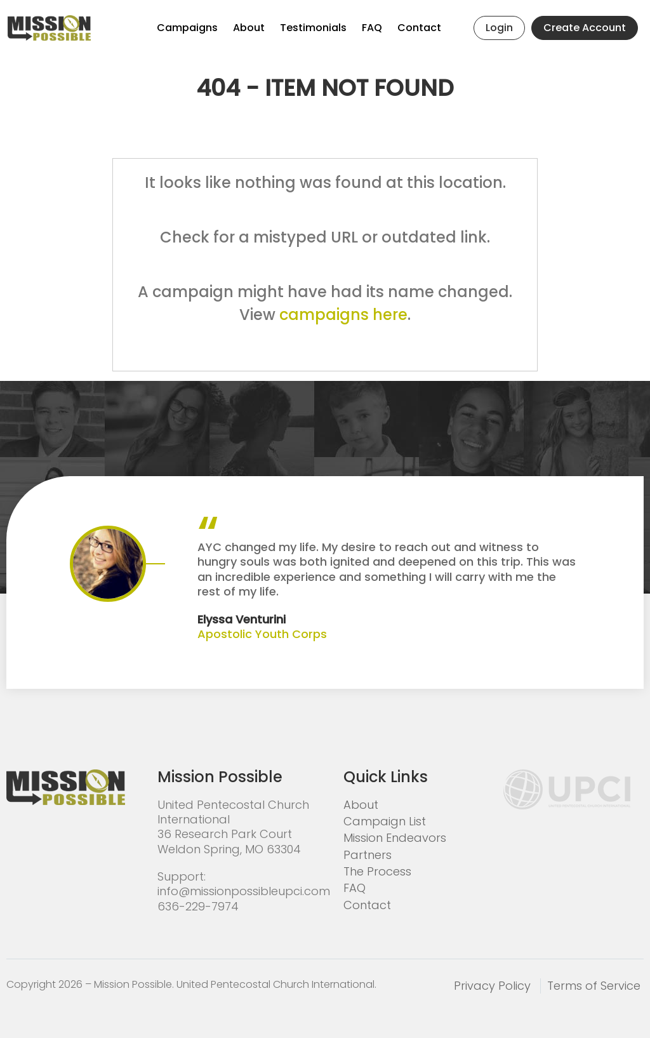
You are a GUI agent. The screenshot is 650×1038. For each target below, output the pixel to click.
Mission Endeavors (394, 838)
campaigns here (343, 314)
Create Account (584, 27)
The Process (377, 871)
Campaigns (187, 27)
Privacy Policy (492, 986)
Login (499, 27)
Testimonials (313, 27)
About (249, 27)
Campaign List (384, 821)
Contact (419, 27)
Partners (367, 855)
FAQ (372, 27)
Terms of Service (593, 986)
